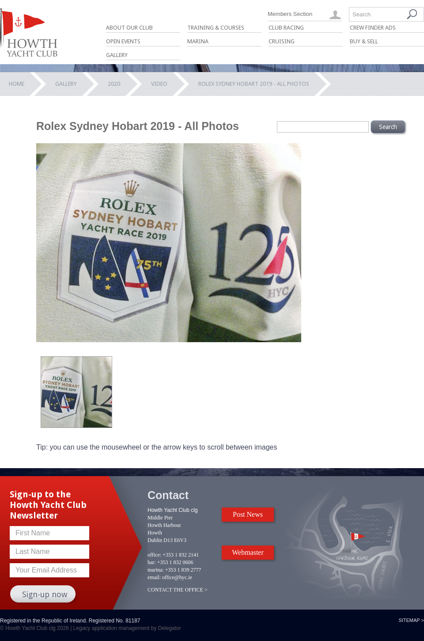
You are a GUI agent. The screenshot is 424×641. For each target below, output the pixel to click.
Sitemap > (411, 620)
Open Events (123, 41)
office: (154, 555)
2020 (114, 83)
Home (16, 83)
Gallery (117, 55)
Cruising (282, 41)
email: (154, 577)
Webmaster (248, 552)
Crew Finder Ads (373, 27)
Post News (248, 514)
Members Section (290, 14)
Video (159, 83)
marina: (156, 570)
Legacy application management (111, 628)
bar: (152, 562)
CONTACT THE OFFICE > (178, 590)
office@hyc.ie (177, 577)
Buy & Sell (364, 41)
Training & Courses (215, 27)
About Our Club (129, 27)
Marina (197, 41)
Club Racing (286, 27)
